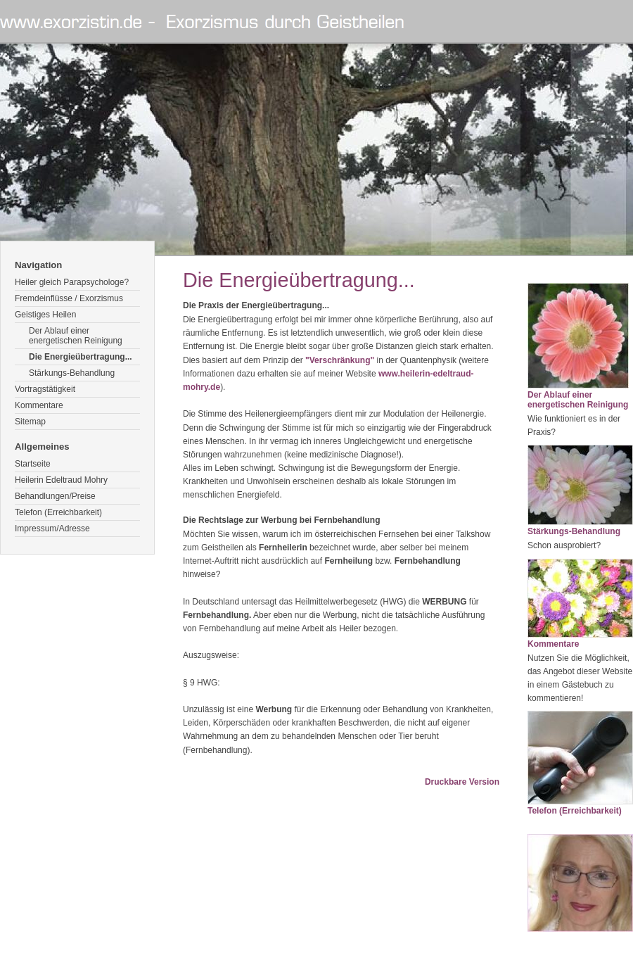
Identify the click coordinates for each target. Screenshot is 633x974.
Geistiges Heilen (45, 315)
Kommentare (39, 405)
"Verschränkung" (339, 360)
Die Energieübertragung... (80, 357)
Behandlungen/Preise (55, 496)
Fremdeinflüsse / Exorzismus (69, 298)
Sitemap (30, 421)
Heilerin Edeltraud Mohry (61, 480)
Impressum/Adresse (52, 528)
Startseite (33, 464)
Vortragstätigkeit (45, 389)
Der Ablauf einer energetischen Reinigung (75, 336)
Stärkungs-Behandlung (72, 373)
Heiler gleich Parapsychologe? (72, 282)
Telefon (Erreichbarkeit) (58, 512)
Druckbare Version (462, 782)
